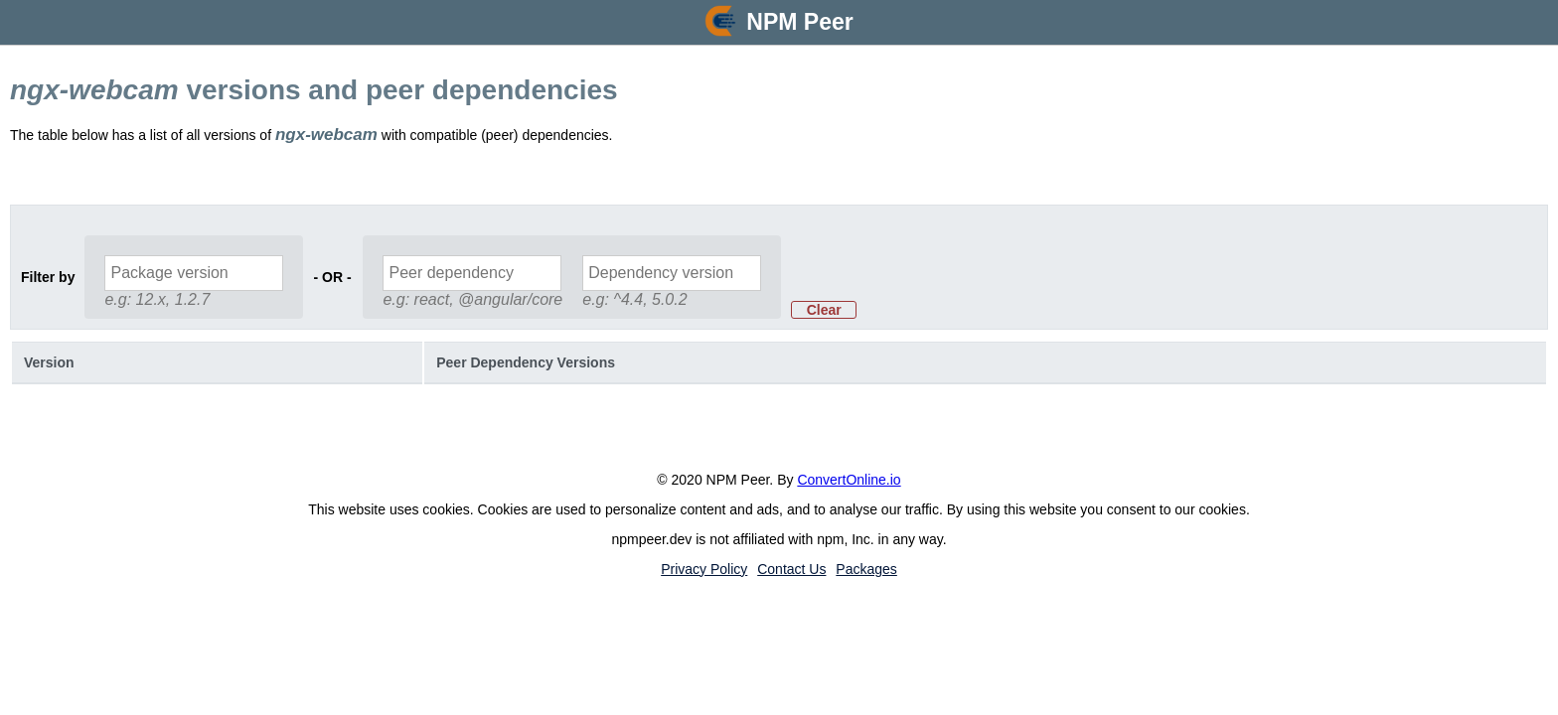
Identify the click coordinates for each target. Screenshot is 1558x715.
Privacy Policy (704, 569)
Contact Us (791, 569)
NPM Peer (799, 22)
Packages (866, 569)
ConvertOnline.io (848, 480)
